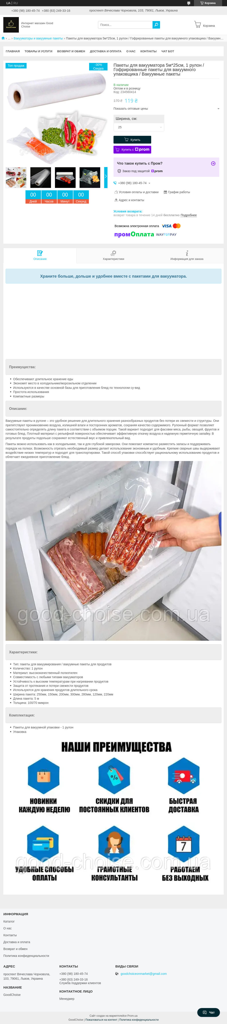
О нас (131, 51)
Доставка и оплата (105, 51)
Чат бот (167, 51)
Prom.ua (132, 1015)
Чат (209, 1012)
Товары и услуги (38, 51)
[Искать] (156, 25)
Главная (13, 51)
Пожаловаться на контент (101, 1019)
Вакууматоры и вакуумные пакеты (38, 38)
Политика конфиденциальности (26, 956)
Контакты (148, 51)
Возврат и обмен (71, 51)
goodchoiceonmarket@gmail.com (144, 973)
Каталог (9, 921)
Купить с (135, 150)
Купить (135, 140)
